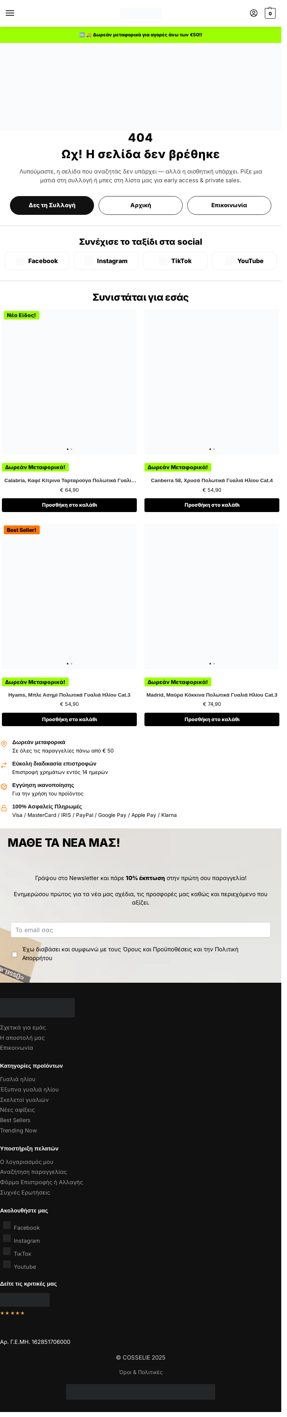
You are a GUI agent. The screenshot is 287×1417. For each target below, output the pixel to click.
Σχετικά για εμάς (23, 1027)
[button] (269, 13)
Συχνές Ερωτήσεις (25, 1192)
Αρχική (140, 205)
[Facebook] (37, 261)
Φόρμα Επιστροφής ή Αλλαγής (41, 1182)
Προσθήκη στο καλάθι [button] (69, 505)
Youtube (19, 1265)
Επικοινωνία (229, 205)
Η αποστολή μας (22, 1037)
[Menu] (17, 13)
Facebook (21, 1226)
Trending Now (18, 1130)
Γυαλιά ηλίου (18, 1079)
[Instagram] (106, 261)
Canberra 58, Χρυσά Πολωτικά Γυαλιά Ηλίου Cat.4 (212, 480)
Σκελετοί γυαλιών (24, 1099)
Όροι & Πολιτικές (141, 1372)
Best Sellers (15, 1120)
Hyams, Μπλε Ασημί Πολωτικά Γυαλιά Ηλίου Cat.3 (69, 695)
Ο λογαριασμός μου (27, 1161)
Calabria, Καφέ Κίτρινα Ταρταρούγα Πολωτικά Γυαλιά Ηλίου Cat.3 (70, 481)
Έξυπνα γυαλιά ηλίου (29, 1089)
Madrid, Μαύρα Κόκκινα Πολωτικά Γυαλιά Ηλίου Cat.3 (211, 695)
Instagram (21, 1239)
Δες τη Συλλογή (52, 205)
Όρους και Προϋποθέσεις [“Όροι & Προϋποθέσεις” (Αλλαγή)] (157, 949)
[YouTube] (244, 261)
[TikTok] (175, 261)
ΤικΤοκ (17, 1252)
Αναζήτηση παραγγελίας (33, 1171)
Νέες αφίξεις (17, 1109)
